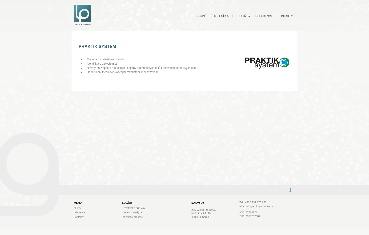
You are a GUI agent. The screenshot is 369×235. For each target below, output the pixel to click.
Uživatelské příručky (133, 208)
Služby (245, 16)
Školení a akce (223, 16)
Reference (264, 16)
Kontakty (285, 16)
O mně (202, 16)
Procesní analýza (132, 212)
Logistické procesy (132, 216)
